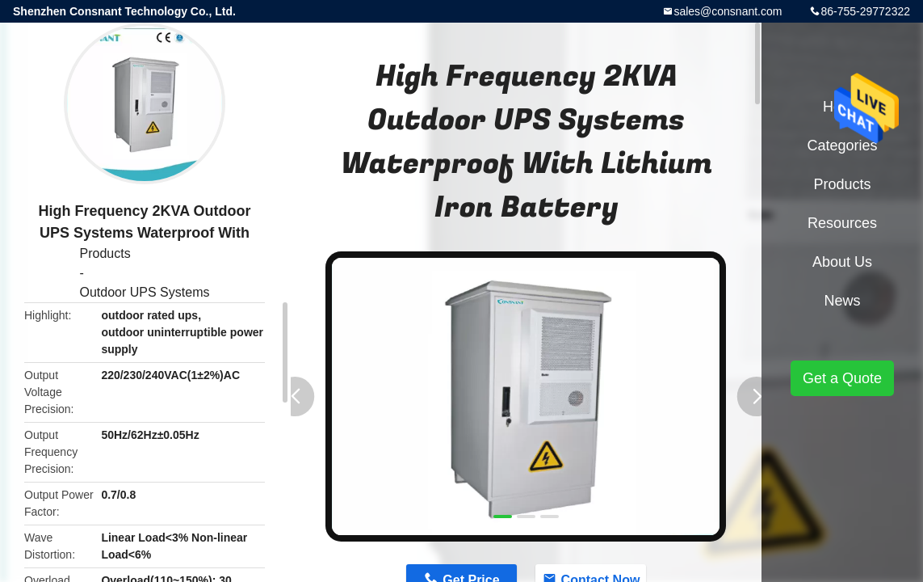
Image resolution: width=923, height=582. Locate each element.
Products (105, 253)
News (842, 301)
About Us (842, 262)
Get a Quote (842, 378)
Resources (842, 223)
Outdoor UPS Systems (145, 292)
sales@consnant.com (727, 11)
